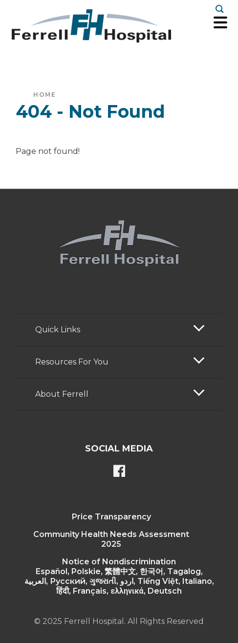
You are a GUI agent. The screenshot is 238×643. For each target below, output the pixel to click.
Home (44, 94)
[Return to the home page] (91, 26)
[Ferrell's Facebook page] (119, 472)
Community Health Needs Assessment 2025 (111, 539)
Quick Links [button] (57, 329)
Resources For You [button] (71, 361)
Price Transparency (111, 516)
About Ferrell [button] (61, 394)
